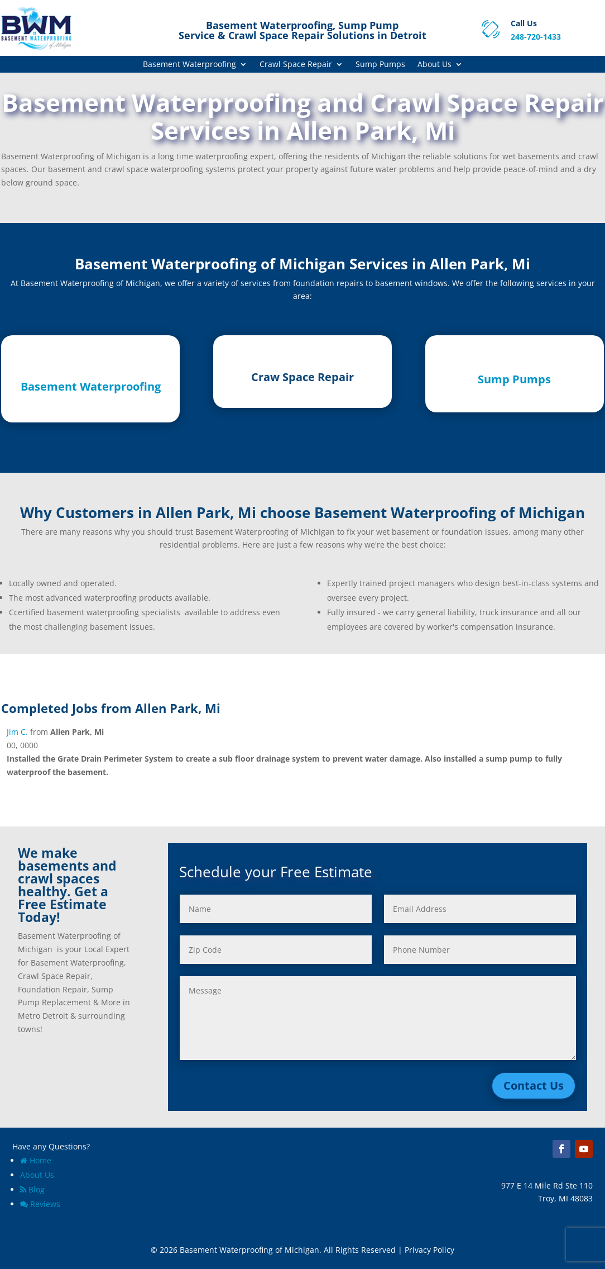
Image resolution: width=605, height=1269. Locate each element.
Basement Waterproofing (189, 64)
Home (35, 1160)
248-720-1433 (536, 36)
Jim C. (17, 731)
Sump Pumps (380, 64)
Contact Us (533, 1085)
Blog (32, 1189)
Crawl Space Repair (296, 64)
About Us (434, 64)
